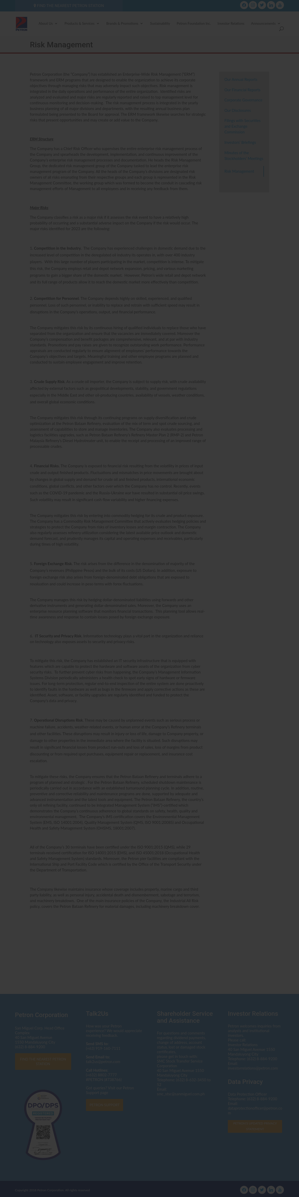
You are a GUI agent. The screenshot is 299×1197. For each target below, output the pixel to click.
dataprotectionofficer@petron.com (175, 600)
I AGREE (149, 638)
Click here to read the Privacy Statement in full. (149, 615)
